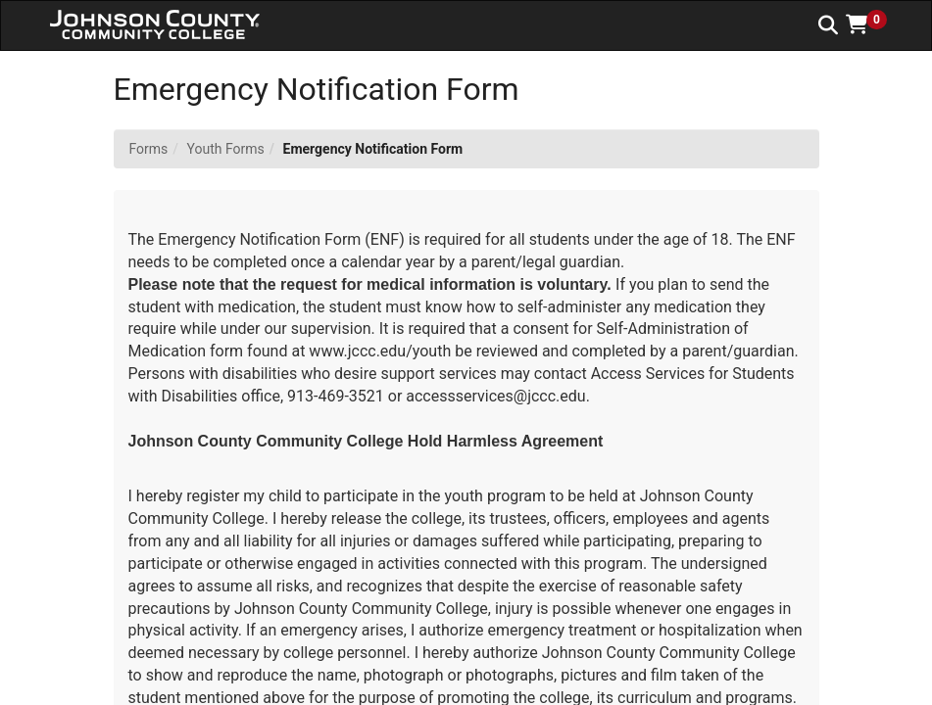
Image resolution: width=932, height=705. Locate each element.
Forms (149, 149)
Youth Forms (226, 149)
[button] (873, 24)
